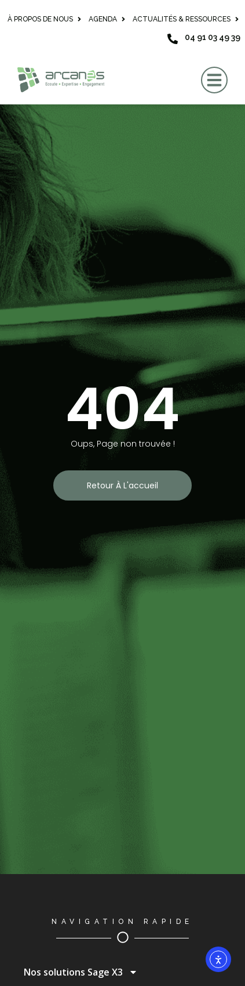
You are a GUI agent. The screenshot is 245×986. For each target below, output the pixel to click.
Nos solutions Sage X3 (81, 972)
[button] (214, 80)
